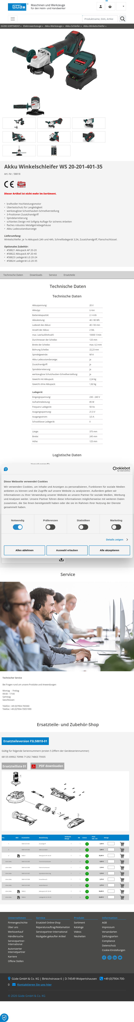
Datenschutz (109, 945)
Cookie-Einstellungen (113, 950)
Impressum (108, 927)
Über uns (13, 927)
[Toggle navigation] (12, 18)
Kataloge (79, 927)
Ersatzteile (69, 275)
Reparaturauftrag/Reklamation (53, 927)
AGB (104, 922)
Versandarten (109, 931)
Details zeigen (114, 539)
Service (53, 275)
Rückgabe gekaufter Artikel (51, 936)
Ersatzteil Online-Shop (48, 922)
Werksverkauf (15, 931)
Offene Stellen (16, 961)
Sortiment (79, 922)
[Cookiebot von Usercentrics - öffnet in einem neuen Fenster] (115, 469)
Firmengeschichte (17, 922)
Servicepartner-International (16, 942)
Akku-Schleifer (72, 26)
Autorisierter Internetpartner (16, 950)
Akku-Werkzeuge (53, 26)
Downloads (36, 275)
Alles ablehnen (25, 550)
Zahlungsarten (110, 936)
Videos (77, 931)
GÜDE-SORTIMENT (10, 26)
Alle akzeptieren (109, 550)
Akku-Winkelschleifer (94, 26)
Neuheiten (79, 936)
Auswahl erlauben (67, 550)
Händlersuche (15, 936)
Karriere (12, 956)
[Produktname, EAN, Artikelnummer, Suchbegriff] (100, 18)
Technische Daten (13, 275)
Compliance (108, 941)
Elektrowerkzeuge (32, 26)
